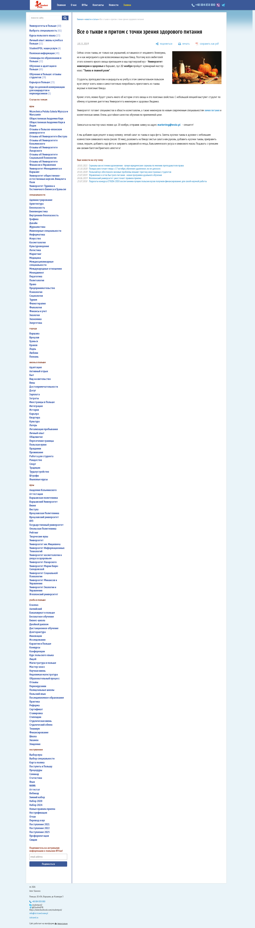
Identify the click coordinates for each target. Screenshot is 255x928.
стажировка (36, 713)
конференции (37, 651)
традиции (34, 467)
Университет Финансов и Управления (43, 581)
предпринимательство (42, 288)
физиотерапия (37, 303)
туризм (33, 299)
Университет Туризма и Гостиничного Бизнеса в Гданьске (47, 187)
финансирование (38, 732)
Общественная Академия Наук (46, 118)
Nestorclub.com (62, 923)
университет (36, 540)
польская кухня (37, 444)
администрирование (40, 200)
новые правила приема (42, 809)
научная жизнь (37, 670)
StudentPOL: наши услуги (45, 48)
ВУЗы (85, 5)
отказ (32, 816)
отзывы (33, 682)
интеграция (36, 406)
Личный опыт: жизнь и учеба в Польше (46, 41)
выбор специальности (42, 758)
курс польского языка (41, 655)
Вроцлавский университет (44, 517)
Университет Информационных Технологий (46, 549)
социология (36, 296)
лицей (32, 659)
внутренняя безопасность (44, 215)
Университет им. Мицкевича (44, 544)
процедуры (35, 770)
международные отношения (45, 268)
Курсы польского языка (44, 35)
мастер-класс (37, 667)
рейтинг (33, 532)
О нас (74, 5)
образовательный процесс (44, 678)
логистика (35, 250)
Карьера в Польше (42, 82)
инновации (35, 636)
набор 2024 (35, 805)
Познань (34, 356)
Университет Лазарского (43, 562)
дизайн (33, 223)
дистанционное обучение (43, 628)
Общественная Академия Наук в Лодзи (47, 124)
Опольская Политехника (42, 528)
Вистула (33, 509)
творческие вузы (38, 536)
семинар (34, 774)
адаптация (35, 367)
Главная (61, 5)
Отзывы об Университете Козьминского (43, 142)
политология (36, 280)
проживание (36, 452)
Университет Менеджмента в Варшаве (45, 170)
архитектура (36, 203)
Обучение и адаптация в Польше (42, 67)
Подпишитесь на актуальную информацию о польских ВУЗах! (46, 849)
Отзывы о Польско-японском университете (45, 131)
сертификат (36, 709)
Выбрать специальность (45, 30)
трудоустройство (39, 471)
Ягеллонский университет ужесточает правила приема (115, 178)
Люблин (33, 353)
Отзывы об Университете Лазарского (43, 149)
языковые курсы (38, 479)
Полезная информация (44, 53)
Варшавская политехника (43, 498)
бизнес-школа (37, 620)
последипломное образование (46, 697)
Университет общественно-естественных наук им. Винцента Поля (47, 179)
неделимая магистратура (43, 674)
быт (31, 375)
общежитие (36, 437)
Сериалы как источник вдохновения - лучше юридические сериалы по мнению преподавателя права (136, 165)
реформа (34, 705)
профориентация (39, 836)
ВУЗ (31, 521)
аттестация (36, 494)
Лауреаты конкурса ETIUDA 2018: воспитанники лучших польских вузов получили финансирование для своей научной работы (148, 181)
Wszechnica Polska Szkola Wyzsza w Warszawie (48, 113)
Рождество (35, 460)
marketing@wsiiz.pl (168, 125)
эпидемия (34, 744)
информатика (37, 234)
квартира (34, 417)
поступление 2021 (39, 824)
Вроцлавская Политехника (44, 513)
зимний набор (37, 797)
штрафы (34, 475)
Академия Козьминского (43, 490)
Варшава (34, 333)
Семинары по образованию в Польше (45, 59)
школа (33, 736)
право (32, 284)
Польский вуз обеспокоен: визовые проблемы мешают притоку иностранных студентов (130, 171)
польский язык (37, 694)
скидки (33, 840)
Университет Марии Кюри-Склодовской (44, 567)
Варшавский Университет (43, 501)
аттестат (34, 789)
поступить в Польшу (40, 766)
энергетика (35, 323)
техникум (34, 728)
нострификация (38, 812)
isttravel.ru (33, 917)
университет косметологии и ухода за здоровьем (45, 556)
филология (35, 307)
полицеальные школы (41, 690)
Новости (113, 5)
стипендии (35, 717)
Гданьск (33, 341)
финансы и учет (38, 311)
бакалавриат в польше (42, 612)
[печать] (184, 44)
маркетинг (35, 254)
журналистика (37, 227)
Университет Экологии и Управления (42, 589)
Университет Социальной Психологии (43, 574)
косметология (37, 242)
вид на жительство (40, 379)
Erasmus (33, 605)
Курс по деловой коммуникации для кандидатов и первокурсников (47, 90)
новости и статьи (91, 19)
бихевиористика (38, 211)
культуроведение (39, 246)
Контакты (98, 5)
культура (34, 421)
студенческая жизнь (40, 721)
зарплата (34, 394)
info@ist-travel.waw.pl (38, 913)
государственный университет (46, 525)
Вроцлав (34, 337)
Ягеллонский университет (43, 594)
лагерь (33, 425)
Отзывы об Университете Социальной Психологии (43, 156)
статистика (35, 778)
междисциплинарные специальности (41, 263)
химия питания (212, 110)
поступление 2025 (39, 832)
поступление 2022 (39, 828)
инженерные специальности (45, 231)
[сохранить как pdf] (207, 44)
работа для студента (41, 456)
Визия (32, 505)
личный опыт (36, 433)
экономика (35, 319)
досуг (32, 390)
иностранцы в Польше (42, 402)
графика (33, 219)
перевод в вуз (37, 820)
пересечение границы (41, 441)
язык (32, 782)
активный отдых (38, 371)
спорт (32, 464)
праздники (35, 448)
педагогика (35, 276)
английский (35, 609)
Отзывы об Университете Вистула (48, 136)
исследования (37, 639)
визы (32, 382)
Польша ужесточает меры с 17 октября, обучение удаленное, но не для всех (124, 168)
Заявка (127, 5)
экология (34, 315)
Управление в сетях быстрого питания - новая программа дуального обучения (125, 175)
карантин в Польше (40, 643)
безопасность (37, 207)
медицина (35, 258)
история (34, 410)
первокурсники (37, 686)
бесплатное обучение (41, 616)
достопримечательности (43, 386)
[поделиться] (164, 44)
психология (35, 292)
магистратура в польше (42, 663)
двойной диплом (38, 624)
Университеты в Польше (45, 26)
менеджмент (36, 272)
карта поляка (36, 762)
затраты (34, 398)
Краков (33, 345)
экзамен (33, 740)
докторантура (37, 632)
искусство (35, 238)
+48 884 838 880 (204, 5)
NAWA (32, 785)
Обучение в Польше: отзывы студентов (45, 75)
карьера (34, 414)
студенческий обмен (40, 724)
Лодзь (32, 349)
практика (34, 701)
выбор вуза (35, 755)
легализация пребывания (43, 429)
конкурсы (34, 647)
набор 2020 (35, 801)
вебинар (34, 793)
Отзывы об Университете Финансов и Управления (43, 163)
